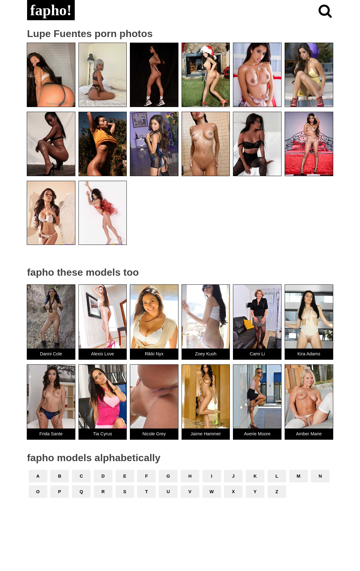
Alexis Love (102, 353)
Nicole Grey (154, 433)
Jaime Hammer (206, 433)
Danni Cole (51, 353)
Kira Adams (308, 353)
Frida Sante (51, 433)
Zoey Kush (205, 353)
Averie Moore (257, 433)
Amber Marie (309, 433)
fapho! (51, 10)
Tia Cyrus (102, 433)
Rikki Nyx (154, 353)
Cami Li (257, 353)
